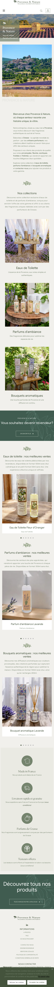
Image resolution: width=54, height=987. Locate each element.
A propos (27, 932)
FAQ (27, 936)
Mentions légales (27, 951)
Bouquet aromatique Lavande (27, 730)
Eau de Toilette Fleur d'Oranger (27, 527)
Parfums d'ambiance (27, 332)
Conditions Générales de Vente (27, 958)
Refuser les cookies (17, 982)
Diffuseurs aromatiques (27, 735)
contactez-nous (21, 168)
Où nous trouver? (27, 939)
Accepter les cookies (36, 982)
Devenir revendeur (27, 948)
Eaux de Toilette (27, 268)
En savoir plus (43, 976)
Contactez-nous (27, 945)
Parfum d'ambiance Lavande (27, 624)
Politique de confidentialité (27, 955)
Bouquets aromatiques (27, 396)
